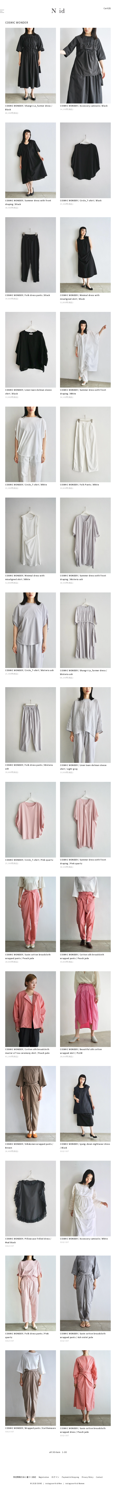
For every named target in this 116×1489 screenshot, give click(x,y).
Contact (99, 1477)
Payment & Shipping (70, 1477)
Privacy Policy (87, 1477)
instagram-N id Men (53, 1483)
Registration (44, 1477)
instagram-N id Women (75, 1483)
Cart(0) (107, 8)
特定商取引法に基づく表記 (24, 1477)
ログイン (55, 1477)
